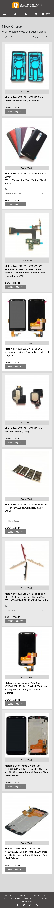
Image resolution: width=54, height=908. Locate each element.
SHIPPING (8, 898)
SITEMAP (44, 898)
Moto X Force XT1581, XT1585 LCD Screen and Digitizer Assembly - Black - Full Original (27, 352)
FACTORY (24, 895)
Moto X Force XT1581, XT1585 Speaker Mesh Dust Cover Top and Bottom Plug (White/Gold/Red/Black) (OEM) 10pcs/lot (26, 597)
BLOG (37, 898)
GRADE (37, 895)
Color (7, 189)
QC (31, 895)
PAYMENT (17, 898)
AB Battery (27, 901)
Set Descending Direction (50, 37)
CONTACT (46, 895)
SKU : (7, 107)
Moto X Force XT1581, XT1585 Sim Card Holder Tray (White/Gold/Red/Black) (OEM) (26, 507)
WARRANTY (28, 898)
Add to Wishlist (27, 92)
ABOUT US (14, 895)
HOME (5, 895)
